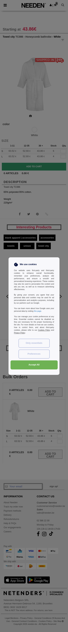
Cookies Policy (44, 330)
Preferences (34, 354)
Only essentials (34, 343)
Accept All (34, 364)
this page (37, 311)
